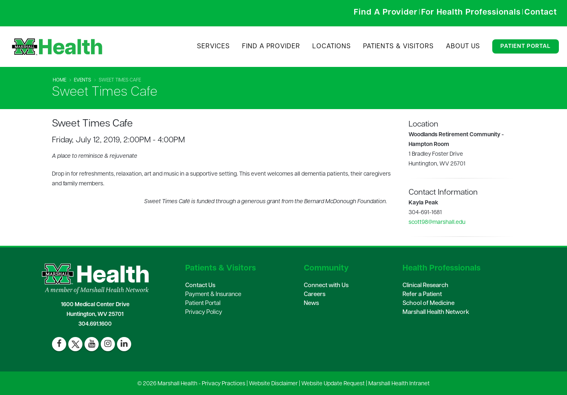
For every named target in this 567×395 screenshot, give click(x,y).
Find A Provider (271, 46)
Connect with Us (326, 286)
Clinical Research (425, 286)
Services (213, 46)
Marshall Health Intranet (399, 384)
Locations (331, 46)
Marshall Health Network (436, 312)
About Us (463, 46)
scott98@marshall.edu (437, 222)
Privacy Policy (203, 312)
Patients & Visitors (398, 46)
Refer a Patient (422, 295)
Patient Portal (525, 46)
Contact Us (200, 286)
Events (82, 80)
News (311, 304)
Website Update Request (333, 384)
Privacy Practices (223, 384)
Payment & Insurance (213, 295)
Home (59, 80)
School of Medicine (428, 304)
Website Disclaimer (273, 384)
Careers (314, 295)
